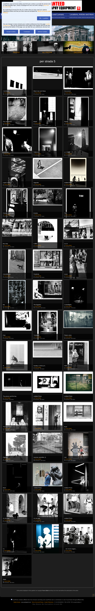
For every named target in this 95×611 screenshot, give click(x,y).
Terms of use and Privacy (37, 602)
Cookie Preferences (48, 602)
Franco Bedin (7, 92)
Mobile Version (17, 602)
